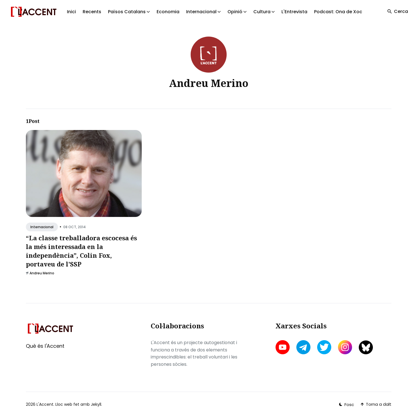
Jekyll (96, 404)
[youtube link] (283, 347)
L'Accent (45, 404)
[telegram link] (303, 347)
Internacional (41, 227)
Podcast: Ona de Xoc (338, 11)
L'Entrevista (294, 11)
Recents (92, 11)
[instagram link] (345, 347)
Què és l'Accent (45, 345)
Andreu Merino (42, 273)
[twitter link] (324, 347)
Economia (168, 11)
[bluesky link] (366, 347)
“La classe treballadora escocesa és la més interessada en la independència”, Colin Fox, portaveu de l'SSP (81, 251)
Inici (71, 11)
